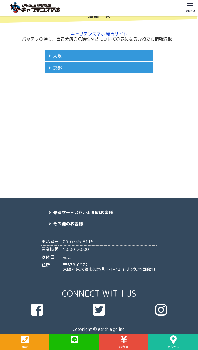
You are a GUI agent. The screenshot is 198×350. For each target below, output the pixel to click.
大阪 (57, 56)
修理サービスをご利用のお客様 (83, 212)
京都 (57, 68)
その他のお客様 (68, 224)
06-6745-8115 (78, 242)
